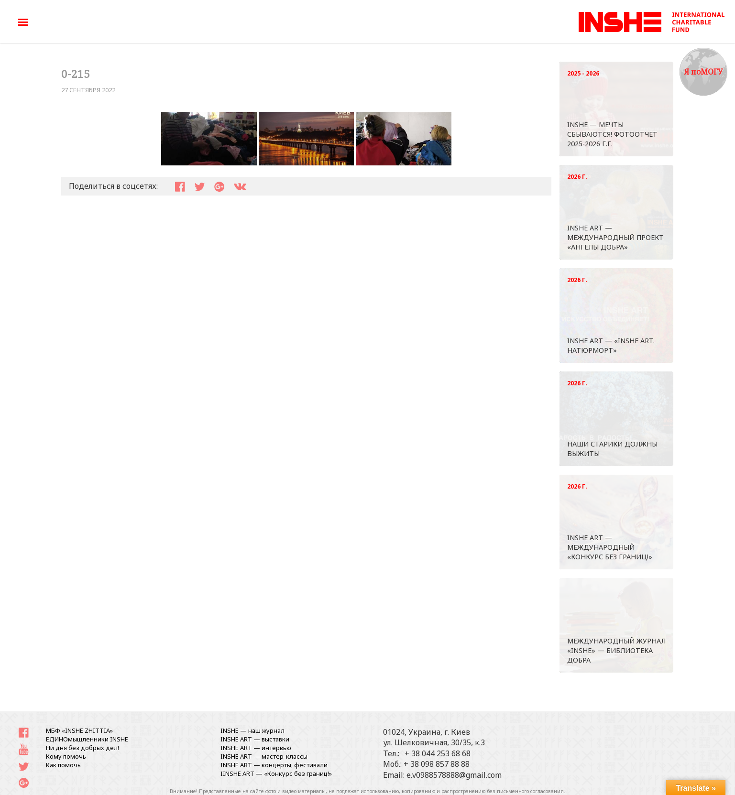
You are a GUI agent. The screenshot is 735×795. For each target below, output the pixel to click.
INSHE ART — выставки (254, 739)
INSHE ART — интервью (255, 747)
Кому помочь (66, 756)
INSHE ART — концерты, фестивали (274, 765)
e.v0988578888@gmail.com (454, 775)
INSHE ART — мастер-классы (263, 756)
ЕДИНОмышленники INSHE (87, 739)
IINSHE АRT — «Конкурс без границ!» (276, 773)
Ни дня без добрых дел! (82, 747)
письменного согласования (530, 791)
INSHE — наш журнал (252, 730)
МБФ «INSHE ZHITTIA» (79, 730)
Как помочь (63, 765)
